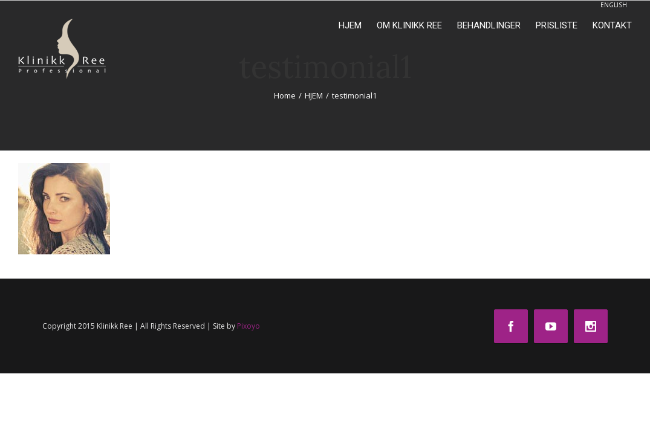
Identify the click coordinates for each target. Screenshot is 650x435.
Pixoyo (248, 326)
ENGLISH (613, 5)
